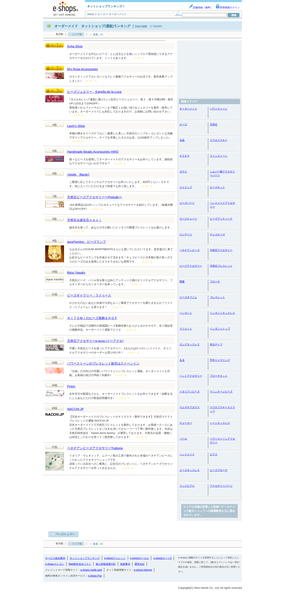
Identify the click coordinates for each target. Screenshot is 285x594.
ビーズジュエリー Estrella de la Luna (94, 91)
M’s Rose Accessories (82, 69)
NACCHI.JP (75, 409)
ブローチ (215, 281)
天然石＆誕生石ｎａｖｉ (84, 220)
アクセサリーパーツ (221, 485)
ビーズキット (217, 187)
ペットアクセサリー (191, 375)
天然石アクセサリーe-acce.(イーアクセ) (95, 341)
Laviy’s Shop (76, 126)
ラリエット (186, 328)
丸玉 (182, 360)
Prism (71, 386)
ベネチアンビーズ (190, 250)
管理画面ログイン (228, 7)
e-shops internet (143, 569)
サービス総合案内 (55, 558)
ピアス (213, 454)
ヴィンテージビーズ (221, 391)
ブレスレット (217, 297)
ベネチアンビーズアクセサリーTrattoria (95, 448)
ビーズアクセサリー (191, 265)
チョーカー (186, 423)
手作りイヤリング (220, 360)
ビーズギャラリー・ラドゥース (89, 295)
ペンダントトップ (220, 328)
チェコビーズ (217, 234)
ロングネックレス (190, 344)
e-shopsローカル (139, 558)
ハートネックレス (220, 423)
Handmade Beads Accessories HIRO (93, 151)
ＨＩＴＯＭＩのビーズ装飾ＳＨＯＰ (92, 318)
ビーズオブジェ (188, 297)
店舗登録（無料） (201, 7)
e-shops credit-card (91, 569)
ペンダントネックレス (222, 313)
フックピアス (187, 485)
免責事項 (125, 564)
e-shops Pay (95, 575)
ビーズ (183, 124)
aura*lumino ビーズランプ (86, 241)
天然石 (213, 124)
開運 (182, 281)
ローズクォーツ (188, 218)
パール (183, 438)
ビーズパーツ (187, 203)
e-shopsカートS (162, 558)
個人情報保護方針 (106, 564)
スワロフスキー (218, 140)
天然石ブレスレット (221, 265)
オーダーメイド (188, 108)
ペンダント (186, 313)
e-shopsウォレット (115, 558)
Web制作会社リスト (80, 564)
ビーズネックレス (190, 470)
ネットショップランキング (85, 558)
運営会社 (140, 564)
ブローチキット (218, 375)
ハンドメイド (187, 454)
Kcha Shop (74, 46)
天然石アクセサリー (221, 250)
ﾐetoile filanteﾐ (78, 174)
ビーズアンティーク (221, 218)
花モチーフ (216, 344)
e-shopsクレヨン (54, 564)
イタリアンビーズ (190, 391)
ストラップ (186, 187)
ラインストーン (218, 155)
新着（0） (99, 34)
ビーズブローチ (218, 470)
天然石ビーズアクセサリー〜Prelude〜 (94, 197)
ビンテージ (186, 234)
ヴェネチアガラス (190, 407)
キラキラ (185, 155)
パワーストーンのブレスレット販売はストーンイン (103, 363)
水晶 (182, 140)
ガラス (183, 171)
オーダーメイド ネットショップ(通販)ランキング (92, 26)
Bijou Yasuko (76, 272)
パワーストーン (218, 108)
